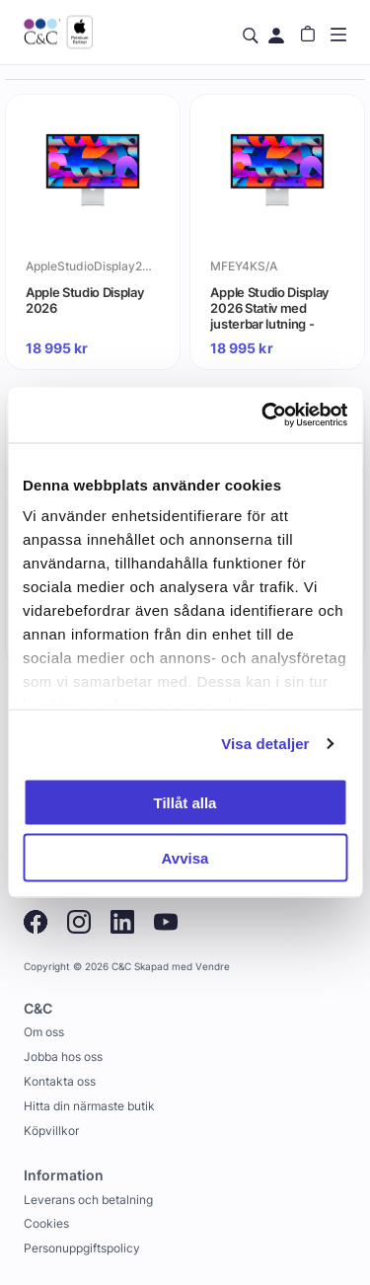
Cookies (46, 1223)
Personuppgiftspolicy (82, 1248)
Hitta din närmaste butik (89, 1105)
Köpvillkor (51, 1130)
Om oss (44, 1031)
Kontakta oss (60, 1081)
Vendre (212, 966)
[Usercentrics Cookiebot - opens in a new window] (263, 415)
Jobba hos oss (63, 1056)
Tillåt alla (185, 802)
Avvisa (185, 858)
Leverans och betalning (88, 1199)
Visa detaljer (265, 743)
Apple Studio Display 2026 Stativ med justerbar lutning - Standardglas (269, 308)
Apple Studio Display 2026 (85, 300)
